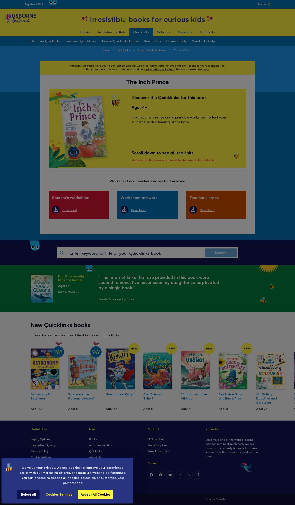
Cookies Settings (59, 494)
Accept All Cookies (95, 494)
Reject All (28, 494)
